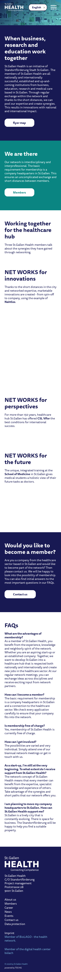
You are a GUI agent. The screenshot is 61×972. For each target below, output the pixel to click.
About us (10, 899)
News (8, 912)
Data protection (15, 924)
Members (19, 192)
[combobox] (38, 7)
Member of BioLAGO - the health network (26, 938)
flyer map (19, 122)
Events (9, 916)
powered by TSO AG (13, 967)
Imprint (9, 933)
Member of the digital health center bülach (28, 951)
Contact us (20, 594)
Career (9, 908)
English (36, 7)
